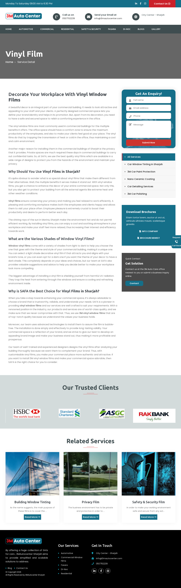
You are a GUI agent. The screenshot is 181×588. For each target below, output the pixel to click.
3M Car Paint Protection (141, 171)
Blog (10, 568)
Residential (67, 29)
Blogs (141, 29)
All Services (134, 157)
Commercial (47, 29)
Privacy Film (90, 502)
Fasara (112, 29)
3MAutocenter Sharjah (35, 575)
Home (9, 29)
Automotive (26, 29)
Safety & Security (91, 29)
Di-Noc (126, 29)
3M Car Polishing (137, 194)
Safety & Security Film (148, 502)
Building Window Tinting (32, 502)
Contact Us (22, 568)
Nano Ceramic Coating (141, 179)
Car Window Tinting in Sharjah (145, 164)
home (9, 62)
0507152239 (68, 18)
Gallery (156, 29)
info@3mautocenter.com (108, 18)
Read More (32, 517)
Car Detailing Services (140, 186)
